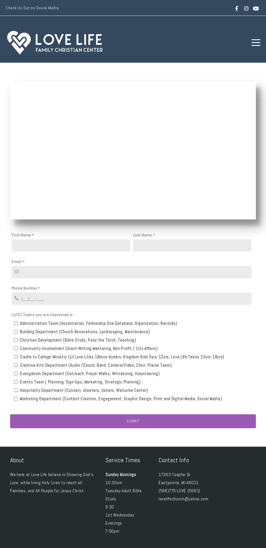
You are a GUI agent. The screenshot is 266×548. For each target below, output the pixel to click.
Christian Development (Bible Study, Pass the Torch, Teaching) (78, 340)
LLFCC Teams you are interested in (42, 314)
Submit (133, 421)
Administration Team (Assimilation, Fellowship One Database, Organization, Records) (98, 323)
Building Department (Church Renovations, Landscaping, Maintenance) (85, 331)
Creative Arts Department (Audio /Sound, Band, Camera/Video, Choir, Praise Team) (96, 365)
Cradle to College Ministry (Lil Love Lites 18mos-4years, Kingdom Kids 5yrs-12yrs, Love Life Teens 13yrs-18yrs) (122, 356)
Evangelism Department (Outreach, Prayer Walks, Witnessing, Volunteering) (90, 373)
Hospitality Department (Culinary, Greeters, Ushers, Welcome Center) (84, 390)
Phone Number (24, 288)
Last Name (142, 235)
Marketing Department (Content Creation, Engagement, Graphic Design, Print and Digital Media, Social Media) (121, 398)
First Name (21, 235)
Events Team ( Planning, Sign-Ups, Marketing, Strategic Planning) (80, 382)
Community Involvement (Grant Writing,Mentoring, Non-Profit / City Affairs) (89, 348)
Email (17, 261)
